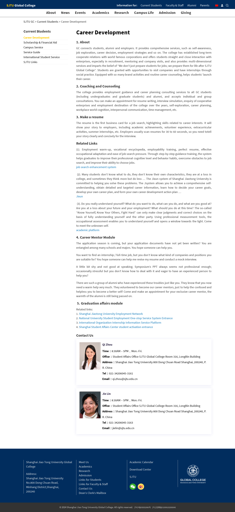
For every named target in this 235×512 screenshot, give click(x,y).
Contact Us (85, 488)
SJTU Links (30, 62)
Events (80, 12)
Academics (100, 12)
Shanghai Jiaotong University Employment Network (111, 314)
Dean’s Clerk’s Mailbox (92, 493)
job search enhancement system (96, 167)
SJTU (133, 477)
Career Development (36, 37)
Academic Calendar (141, 462)
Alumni (191, 5)
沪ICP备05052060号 (142, 507)
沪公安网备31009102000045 (164, 507)
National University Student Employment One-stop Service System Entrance (126, 318)
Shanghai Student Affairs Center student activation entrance (116, 327)
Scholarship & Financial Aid (40, 42)
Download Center (140, 469)
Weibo (142, 487)
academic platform (87, 230)
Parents (204, 5)
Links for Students (90, 480)
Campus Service (33, 47)
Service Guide (32, 52)
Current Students (151, 5)
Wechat (134, 487)
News (65, 12)
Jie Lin (112, 400)
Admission (167, 12)
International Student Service (42, 57)
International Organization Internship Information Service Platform (120, 322)
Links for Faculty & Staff (93, 484)
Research (121, 12)
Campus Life (144, 12)
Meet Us (84, 462)
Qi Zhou (113, 351)
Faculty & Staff (174, 5)
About (51, 12)
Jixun (79, 196)
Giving (186, 12)
